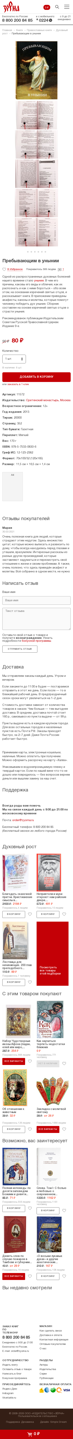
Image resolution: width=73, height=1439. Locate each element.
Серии (43, 1374)
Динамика (27, 1422)
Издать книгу (10, 1365)
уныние (39, 280)
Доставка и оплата (51, 1335)
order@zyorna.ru (23, 820)
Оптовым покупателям (53, 1344)
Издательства (48, 1369)
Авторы (44, 1365)
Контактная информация (54, 1340)
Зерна (11, 7)
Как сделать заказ (51, 1331)
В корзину (14, 914)
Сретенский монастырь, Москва (48, 400)
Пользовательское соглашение (37, 1416)
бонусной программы (36, 641)
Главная (7, 30)
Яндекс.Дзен (9, 1389)
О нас (43, 1349)
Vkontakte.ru (9, 1398)
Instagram (8, 1393)
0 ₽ (47, 8)
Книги (19, 30)
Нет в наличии (47, 1064)
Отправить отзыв (20, 649)
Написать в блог (11, 1374)
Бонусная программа (14, 1378)
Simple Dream (58, 1422)
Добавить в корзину (36, 377)
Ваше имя (8, 592)
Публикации (47, 1378)
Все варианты (13, 1061)
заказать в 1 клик (18, 384)
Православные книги (39, 30)
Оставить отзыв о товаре (16, 1369)
